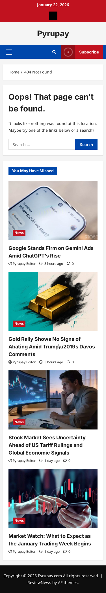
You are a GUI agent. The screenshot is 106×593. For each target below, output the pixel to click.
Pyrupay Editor (24, 263)
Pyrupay (53, 33)
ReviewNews (39, 582)
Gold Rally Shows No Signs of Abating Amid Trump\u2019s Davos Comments (51, 346)
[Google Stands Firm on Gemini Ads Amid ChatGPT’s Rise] (53, 210)
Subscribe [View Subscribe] (80, 52)
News (19, 232)
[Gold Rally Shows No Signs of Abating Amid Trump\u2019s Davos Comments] (53, 301)
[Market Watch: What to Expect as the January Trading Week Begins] (53, 498)
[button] (9, 52)
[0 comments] (70, 263)
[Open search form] (54, 51)
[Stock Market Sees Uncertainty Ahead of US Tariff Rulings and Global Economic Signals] (53, 399)
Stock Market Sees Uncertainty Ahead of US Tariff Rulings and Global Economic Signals (47, 445)
